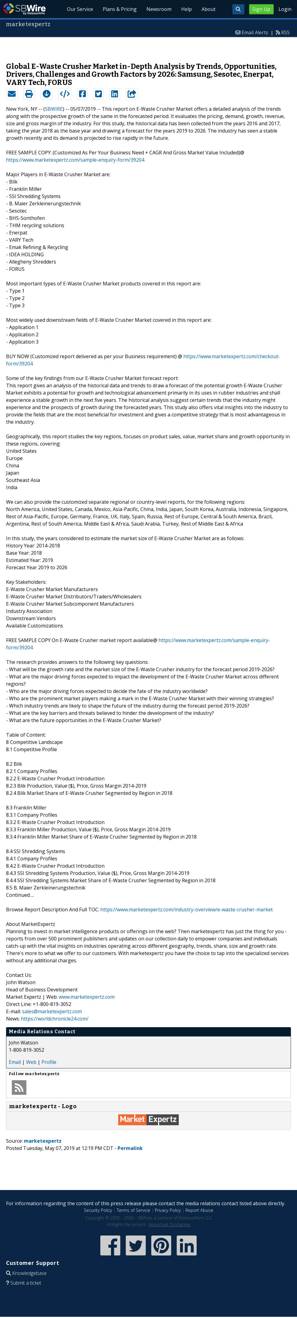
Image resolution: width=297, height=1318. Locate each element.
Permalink (130, 1148)
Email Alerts (255, 32)
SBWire (24, 9)
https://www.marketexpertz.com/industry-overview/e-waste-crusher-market (186, 909)
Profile (49, 1062)
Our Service (80, 9)
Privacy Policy (168, 1210)
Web (31, 1062)
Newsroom (159, 9)
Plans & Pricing (120, 9)
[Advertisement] (148, 47)
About (208, 9)
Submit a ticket (25, 1282)
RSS (285, 32)
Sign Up (261, 9)
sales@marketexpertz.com (52, 1011)
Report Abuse (199, 1210)
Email (15, 1062)
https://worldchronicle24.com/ (54, 1018)
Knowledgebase (29, 1273)
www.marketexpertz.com (87, 997)
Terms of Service (133, 1210)
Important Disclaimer (170, 1224)
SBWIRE (54, 109)
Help (186, 9)
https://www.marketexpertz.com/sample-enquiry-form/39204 (75, 159)
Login (285, 9)
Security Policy (98, 1210)
